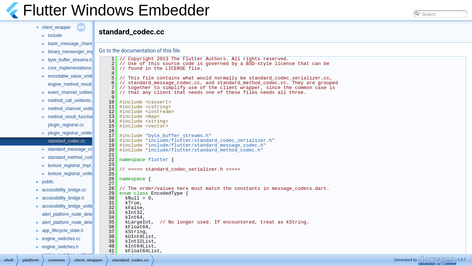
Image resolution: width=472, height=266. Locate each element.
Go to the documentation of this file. (140, 51)
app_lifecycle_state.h (62, 230)
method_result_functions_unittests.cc (84, 116)
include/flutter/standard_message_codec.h (205, 145)
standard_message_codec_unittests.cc (86, 149)
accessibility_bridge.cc (64, 189)
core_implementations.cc (72, 68)
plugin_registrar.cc (66, 124)
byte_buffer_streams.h (70, 59)
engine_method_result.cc (72, 84)
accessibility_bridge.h (63, 198)
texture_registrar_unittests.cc (76, 173)
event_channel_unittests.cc (74, 92)
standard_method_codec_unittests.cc (84, 157)
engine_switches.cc (61, 238)
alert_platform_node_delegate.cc (74, 214)
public (47, 181)
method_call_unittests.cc (72, 100)
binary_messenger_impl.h (73, 51)
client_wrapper (56, 27)
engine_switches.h (60, 246)
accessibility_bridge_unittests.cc (73, 206)
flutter (158, 159)
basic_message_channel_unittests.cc (84, 43)
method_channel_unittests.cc (76, 108)
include (55, 35)
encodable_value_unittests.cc (77, 76)
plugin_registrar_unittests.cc (75, 133)
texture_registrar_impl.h (71, 165)
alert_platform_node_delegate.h (73, 222)
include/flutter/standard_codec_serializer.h (210, 140)
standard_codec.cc (66, 141)
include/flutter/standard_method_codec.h (204, 150)
